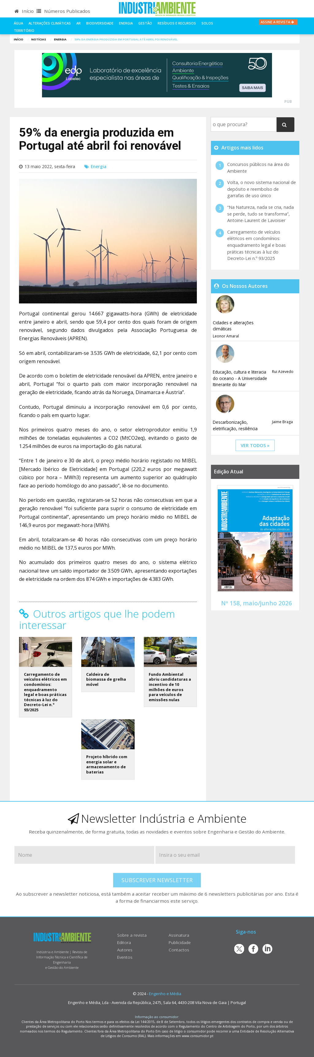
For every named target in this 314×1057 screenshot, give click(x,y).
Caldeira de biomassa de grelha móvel (106, 679)
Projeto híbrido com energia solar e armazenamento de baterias (106, 764)
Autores (124, 950)
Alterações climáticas (50, 23)
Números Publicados (63, 11)
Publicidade (180, 942)
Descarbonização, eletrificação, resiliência (235, 425)
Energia (126, 23)
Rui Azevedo (282, 371)
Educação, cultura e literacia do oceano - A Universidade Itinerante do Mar (240, 378)
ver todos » (255, 445)
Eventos (124, 957)
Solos (207, 23)
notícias (38, 39)
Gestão (145, 23)
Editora (124, 942)
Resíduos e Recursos (177, 23)
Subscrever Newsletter (157, 880)
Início (24, 11)
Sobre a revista (132, 935)
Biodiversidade (99, 23)
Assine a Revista (278, 22)
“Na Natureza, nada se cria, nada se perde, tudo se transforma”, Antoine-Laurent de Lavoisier (260, 213)
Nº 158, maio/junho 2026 (256, 603)
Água (18, 23)
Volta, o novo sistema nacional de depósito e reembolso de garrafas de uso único (261, 188)
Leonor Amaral (226, 336)
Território (24, 30)
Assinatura (179, 935)
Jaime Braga (282, 421)
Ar (78, 23)
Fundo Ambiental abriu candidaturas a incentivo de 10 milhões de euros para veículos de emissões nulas (170, 686)
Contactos (179, 950)
